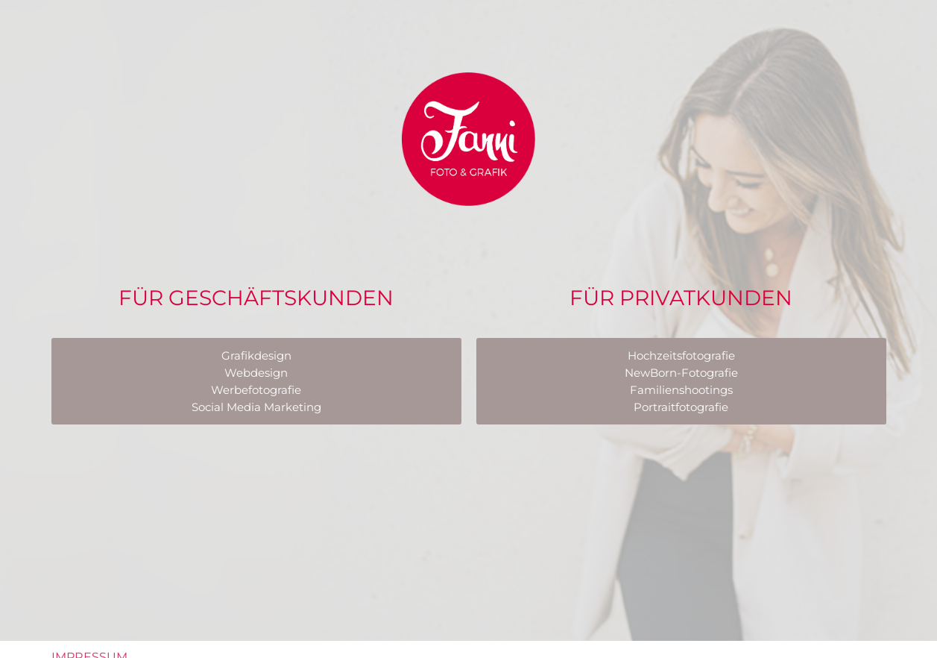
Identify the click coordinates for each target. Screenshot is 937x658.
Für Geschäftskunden (256, 297)
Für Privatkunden (681, 297)
